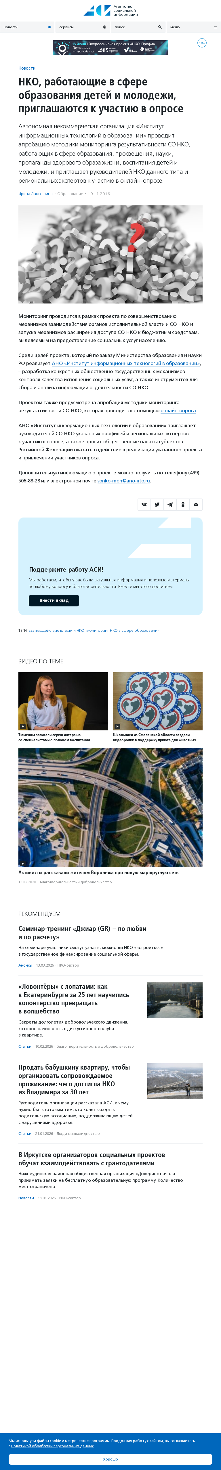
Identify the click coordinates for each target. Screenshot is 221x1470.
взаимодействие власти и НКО (56, 630)
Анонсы (25, 965)
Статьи (24, 1046)
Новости (26, 68)
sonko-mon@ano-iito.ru (124, 481)
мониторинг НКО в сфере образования (122, 630)
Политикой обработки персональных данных (52, 1446)
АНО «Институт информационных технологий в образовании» (126, 363)
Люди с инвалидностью (78, 1133)
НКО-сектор (68, 965)
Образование (70, 193)
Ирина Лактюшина (35, 193)
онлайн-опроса (178, 410)
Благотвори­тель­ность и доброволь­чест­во (76, 882)
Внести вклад (53, 600)
